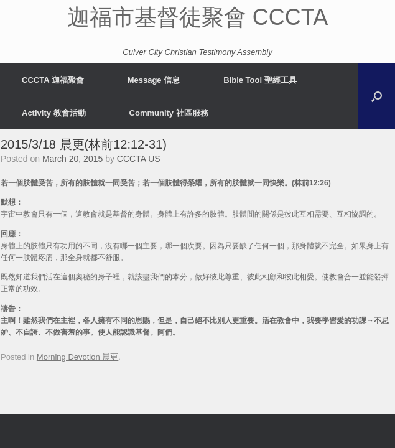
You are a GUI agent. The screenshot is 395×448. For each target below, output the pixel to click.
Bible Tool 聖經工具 (259, 80)
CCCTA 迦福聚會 (53, 80)
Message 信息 (154, 80)
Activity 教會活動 (54, 113)
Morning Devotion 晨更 (78, 357)
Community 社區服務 (168, 113)
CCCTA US (138, 159)
